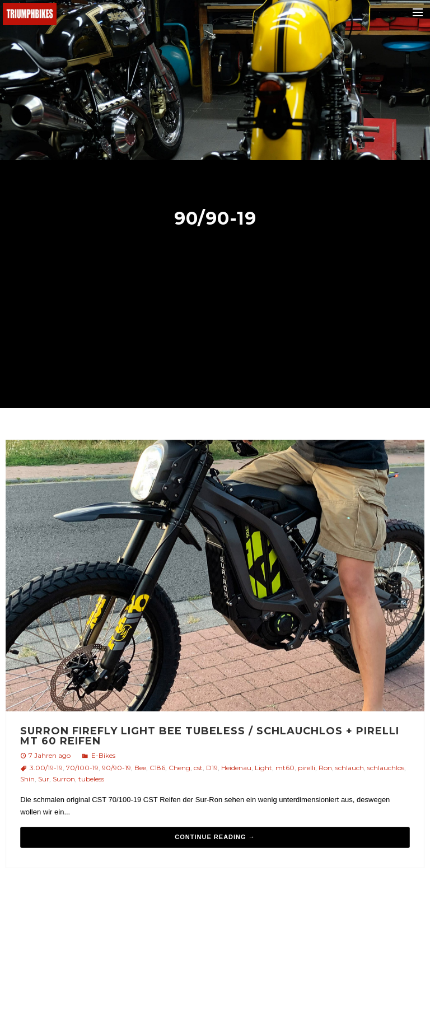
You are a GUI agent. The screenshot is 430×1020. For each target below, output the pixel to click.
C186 (157, 767)
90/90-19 (116, 767)
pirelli (306, 767)
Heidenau (236, 767)
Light (263, 767)
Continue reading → (215, 836)
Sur (43, 779)
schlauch (349, 767)
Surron (64, 779)
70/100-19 (82, 767)
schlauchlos (385, 767)
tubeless (91, 779)
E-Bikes (103, 755)
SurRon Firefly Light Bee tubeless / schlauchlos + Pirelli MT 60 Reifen (209, 736)
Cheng (179, 767)
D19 (212, 767)
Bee (140, 767)
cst (198, 767)
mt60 (285, 767)
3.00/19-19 (46, 767)
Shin (27, 779)
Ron (325, 767)
